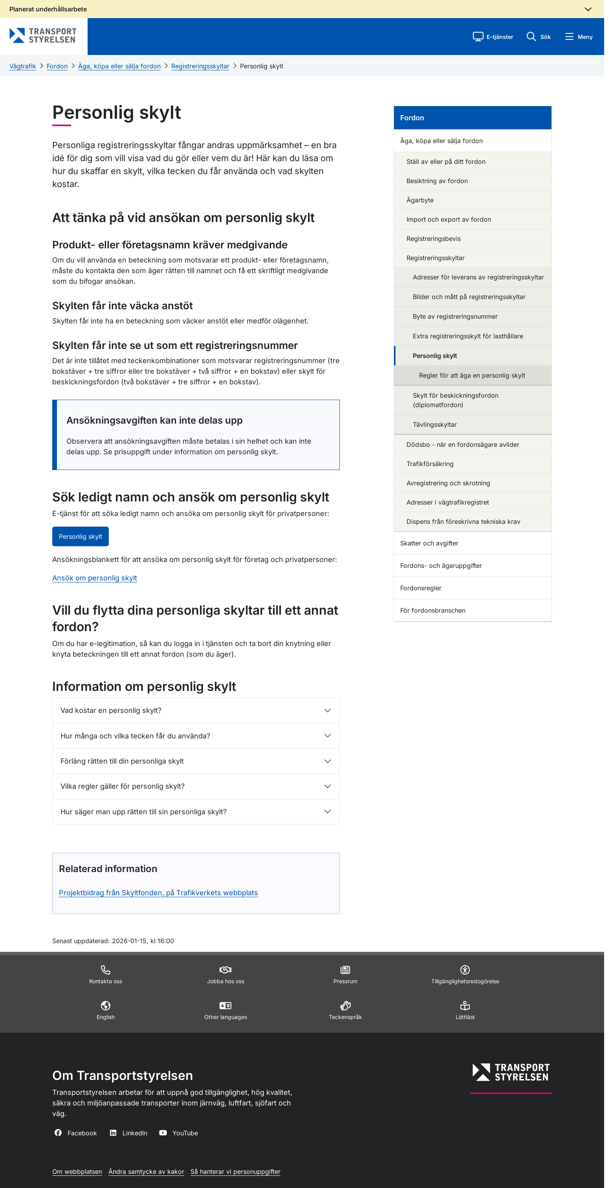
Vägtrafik (22, 66)
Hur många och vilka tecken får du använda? (135, 736)
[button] (493, 36)
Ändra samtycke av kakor (146, 1171)
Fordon (57, 66)
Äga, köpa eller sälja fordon (119, 66)
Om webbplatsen (77, 1171)
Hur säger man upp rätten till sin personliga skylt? (143, 812)
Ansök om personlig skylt (94, 578)
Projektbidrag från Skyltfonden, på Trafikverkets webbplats (158, 893)
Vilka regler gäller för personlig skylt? (122, 786)
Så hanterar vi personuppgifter (235, 1171)
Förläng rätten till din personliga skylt (122, 761)
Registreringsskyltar (200, 66)
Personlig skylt (261, 66)
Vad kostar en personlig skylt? (110, 710)
